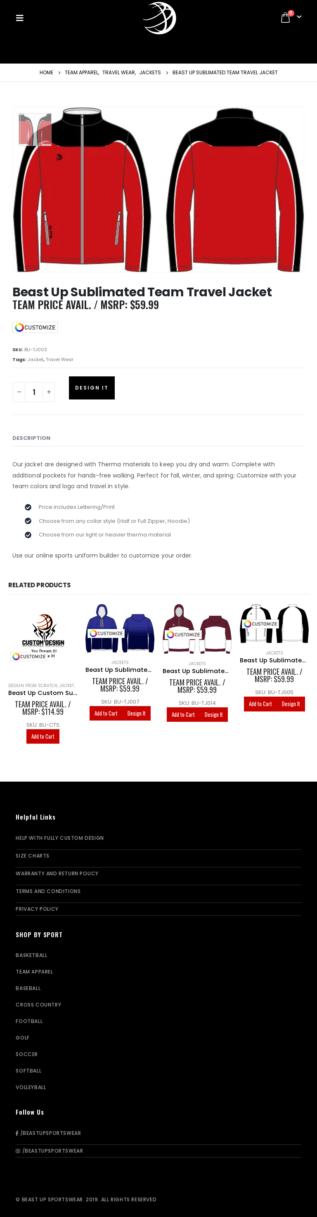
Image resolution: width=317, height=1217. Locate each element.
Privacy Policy (37, 908)
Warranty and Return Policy (57, 873)
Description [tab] (31, 438)
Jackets (120, 662)
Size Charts (33, 855)
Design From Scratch (32, 686)
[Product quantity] (34, 392)
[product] (42, 640)
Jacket (35, 359)
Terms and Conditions (48, 891)
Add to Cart (42, 736)
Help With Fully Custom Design (60, 837)
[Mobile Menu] (22, 18)
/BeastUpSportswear (48, 1133)
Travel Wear (59, 359)
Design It (92, 387)
